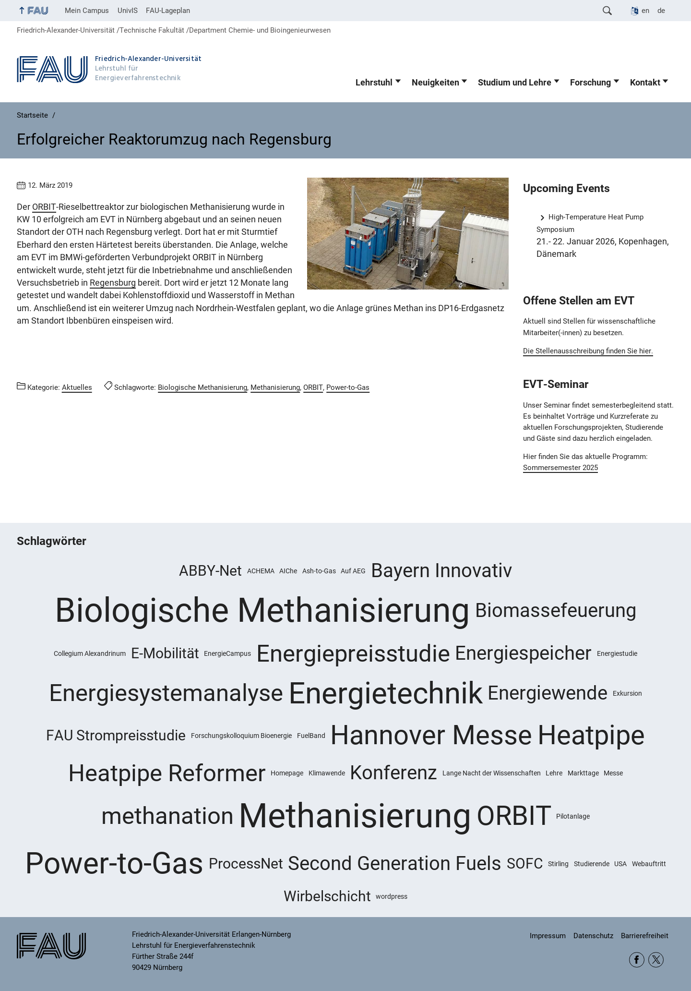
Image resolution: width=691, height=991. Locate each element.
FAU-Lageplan (168, 10)
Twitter (656, 959)
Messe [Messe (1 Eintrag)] (613, 773)
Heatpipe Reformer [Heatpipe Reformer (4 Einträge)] (167, 773)
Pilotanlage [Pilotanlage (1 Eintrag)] (573, 816)
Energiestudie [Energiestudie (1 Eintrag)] (617, 653)
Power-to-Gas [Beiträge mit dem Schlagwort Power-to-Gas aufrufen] (347, 387)
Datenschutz (593, 935)
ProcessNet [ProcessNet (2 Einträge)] (246, 863)
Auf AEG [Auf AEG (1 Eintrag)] (353, 571)
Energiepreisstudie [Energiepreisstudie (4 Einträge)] (353, 653)
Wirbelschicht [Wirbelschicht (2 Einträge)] (327, 896)
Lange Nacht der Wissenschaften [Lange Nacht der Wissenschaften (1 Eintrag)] (491, 773)
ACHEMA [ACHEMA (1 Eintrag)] (260, 571)
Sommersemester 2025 (560, 467)
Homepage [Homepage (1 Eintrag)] (287, 773)
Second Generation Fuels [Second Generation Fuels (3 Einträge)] (394, 863)
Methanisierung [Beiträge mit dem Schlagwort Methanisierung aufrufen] (275, 387)
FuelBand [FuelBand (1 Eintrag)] (311, 735)
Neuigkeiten (435, 82)
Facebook (636, 959)
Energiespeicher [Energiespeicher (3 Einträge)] (523, 653)
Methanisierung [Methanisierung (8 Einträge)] (354, 815)
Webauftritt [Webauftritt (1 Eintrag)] (649, 864)
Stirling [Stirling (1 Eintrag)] (558, 864)
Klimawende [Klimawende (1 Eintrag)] (327, 773)
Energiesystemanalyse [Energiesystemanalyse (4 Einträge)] (166, 693)
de (661, 10)
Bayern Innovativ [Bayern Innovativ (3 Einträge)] (441, 570)
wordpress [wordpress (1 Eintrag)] (391, 896)
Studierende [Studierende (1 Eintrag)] (591, 864)
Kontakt (645, 82)
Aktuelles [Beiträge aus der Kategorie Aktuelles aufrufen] (77, 387)
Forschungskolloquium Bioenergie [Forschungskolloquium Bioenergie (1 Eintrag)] (241, 735)
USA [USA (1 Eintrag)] (620, 864)
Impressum (548, 935)
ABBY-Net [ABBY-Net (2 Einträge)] (210, 570)
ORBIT (44, 207)
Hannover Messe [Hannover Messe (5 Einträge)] (431, 735)
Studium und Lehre (514, 82)
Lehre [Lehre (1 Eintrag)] (554, 773)
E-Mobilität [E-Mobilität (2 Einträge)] (165, 653)
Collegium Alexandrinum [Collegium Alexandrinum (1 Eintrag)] (90, 653)
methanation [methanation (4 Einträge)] (167, 816)
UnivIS (128, 10)
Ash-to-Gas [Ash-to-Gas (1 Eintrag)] (319, 571)
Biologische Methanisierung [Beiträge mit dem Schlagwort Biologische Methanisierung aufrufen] (202, 387)
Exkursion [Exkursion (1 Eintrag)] (627, 693)
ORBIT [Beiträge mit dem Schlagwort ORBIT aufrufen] (313, 387)
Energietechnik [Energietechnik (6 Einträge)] (385, 693)
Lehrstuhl (374, 82)
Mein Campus (87, 10)
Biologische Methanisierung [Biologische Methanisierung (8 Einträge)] (262, 610)
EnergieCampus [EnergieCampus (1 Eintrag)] (227, 653)
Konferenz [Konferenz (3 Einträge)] (393, 772)
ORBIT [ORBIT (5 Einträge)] (514, 816)
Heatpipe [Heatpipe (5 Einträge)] (591, 735)
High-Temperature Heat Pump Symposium (589, 223)
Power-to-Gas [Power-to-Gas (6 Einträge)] (114, 863)
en (645, 10)
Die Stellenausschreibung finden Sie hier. (588, 351)
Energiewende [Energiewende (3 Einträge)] (548, 693)
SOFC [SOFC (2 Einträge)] (525, 863)
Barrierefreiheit (644, 935)
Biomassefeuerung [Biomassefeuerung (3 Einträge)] (555, 610)
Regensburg (113, 283)
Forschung (590, 82)
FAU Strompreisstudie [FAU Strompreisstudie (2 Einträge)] (116, 735)
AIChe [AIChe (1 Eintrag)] (288, 571)
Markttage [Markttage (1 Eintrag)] (583, 773)
